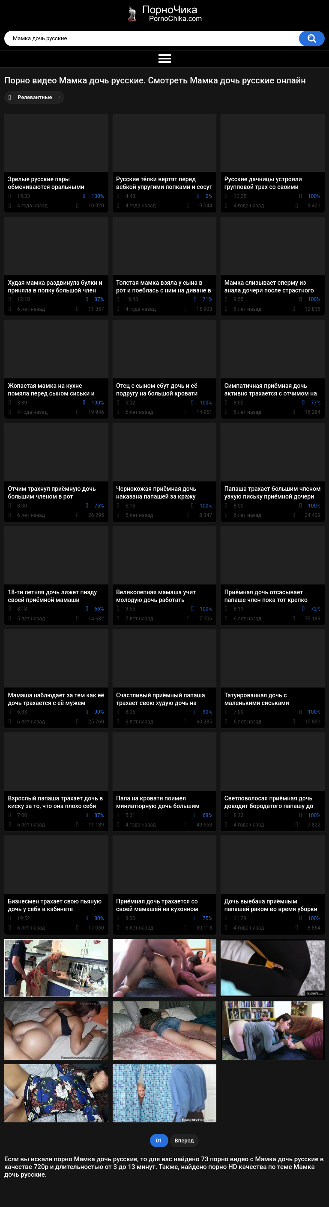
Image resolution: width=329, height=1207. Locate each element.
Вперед (184, 1140)
